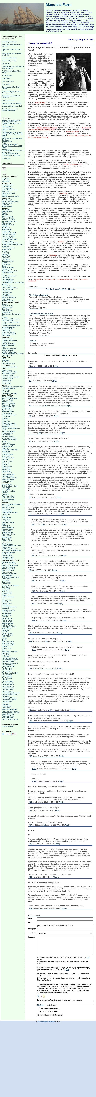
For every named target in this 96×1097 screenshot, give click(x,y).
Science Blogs (7, 537)
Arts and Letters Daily (9, 574)
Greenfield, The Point (9, 438)
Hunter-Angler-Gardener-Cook (12, 244)
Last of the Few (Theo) (9, 190)
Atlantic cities (6, 223)
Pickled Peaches (7, 75)
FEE (3, 598)
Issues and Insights (8, 445)
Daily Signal (6, 588)
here (88, 957)
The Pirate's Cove (8, 476)
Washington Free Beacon (10, 711)
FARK (4, 358)
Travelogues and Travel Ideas (11, 155)
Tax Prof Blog (6, 383)
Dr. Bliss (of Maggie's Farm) (11, 545)
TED (3, 274)
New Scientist (6, 531)
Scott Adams (6, 264)
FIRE (3, 347)
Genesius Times (7, 241)
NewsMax (5, 630)
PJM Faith (5, 494)
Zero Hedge (6, 335)
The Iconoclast (7, 473)
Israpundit (5, 178)
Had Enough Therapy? (9, 549)
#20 (30, 877)
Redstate (5, 464)
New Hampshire (72, 131)
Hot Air (4, 441)
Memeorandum (7, 618)
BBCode (40, 1005)
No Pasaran (6, 180)
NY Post (4, 631)
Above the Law (7, 370)
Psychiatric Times (8, 557)
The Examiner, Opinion (9, 673)
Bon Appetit (6, 228)
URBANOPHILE (7, 296)
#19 (30, 844)
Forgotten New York (8, 234)
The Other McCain (8, 474)
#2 (30, 381)
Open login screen (7, 726)
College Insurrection (8, 344)
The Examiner (6, 671)
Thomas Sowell (7, 701)
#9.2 (33, 591)
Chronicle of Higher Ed (9, 340)
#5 (30, 433)
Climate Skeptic (7, 511)
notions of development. (72, 164)
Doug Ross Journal (8, 423)
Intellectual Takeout (8, 248)
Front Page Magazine (9, 607)
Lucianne (5, 617)
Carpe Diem (6, 312)
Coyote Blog (6, 231)
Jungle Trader (6, 249)
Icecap (4, 516)
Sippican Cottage (8, 267)
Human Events (7, 612)
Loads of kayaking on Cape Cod (12, 106)
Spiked (4, 195)
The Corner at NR (8, 665)
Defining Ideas (7, 592)
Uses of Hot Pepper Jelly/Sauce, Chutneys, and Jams (12, 92)
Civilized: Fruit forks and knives (11, 103)
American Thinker (8, 570)
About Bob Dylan (7, 200)
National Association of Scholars (13, 353)
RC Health (5, 392)
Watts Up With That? (9, 297)
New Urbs (5, 258)
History (4, 131)
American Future (7, 400)
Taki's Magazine (7, 272)
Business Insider (7, 306)
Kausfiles (5, 448)
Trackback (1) (32, 281)
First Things (6, 488)
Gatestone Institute (8, 610)
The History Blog (7, 289)
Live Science (6, 519)
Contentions (6, 583)
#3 (30, 406)
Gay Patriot (6, 435)
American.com (7, 572)
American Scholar (8, 218)
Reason (4, 646)
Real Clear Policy (8, 641)
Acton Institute (7, 484)
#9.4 (33, 620)
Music (4, 137)
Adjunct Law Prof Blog (9, 372)
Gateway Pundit (7, 433)
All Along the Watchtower (10, 201)
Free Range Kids (7, 238)
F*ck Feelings (6, 547)
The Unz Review (7, 691)
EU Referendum (7, 188)
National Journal (7, 622)
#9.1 (33, 581)
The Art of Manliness (9, 276)
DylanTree (5, 205)
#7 (30, 497)
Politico (4, 638)
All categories (6, 158)
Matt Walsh (6, 254)
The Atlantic (6, 277)
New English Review (9, 627)
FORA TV (5, 602)
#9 (30, 570)
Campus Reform (7, 339)
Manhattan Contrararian (10, 449)
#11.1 (34, 650)
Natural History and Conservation (12, 138)
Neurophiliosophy (8, 527)
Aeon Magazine (7, 211)
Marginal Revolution (8, 327)
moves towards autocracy (47, 128)
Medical (4, 135)
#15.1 (34, 769)
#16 (30, 802)
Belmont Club (6, 408)
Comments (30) (83, 279)
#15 (30, 756)
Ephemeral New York (9, 233)
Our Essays (5, 140)
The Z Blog (5, 294)
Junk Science (6, 517)
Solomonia (5, 181)
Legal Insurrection (8, 375)
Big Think (5, 226)
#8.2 (33, 555)
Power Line (6, 463)
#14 (30, 721)
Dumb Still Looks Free (9, 425)
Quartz (4, 640)
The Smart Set (7, 292)
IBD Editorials (6, 613)
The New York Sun (8, 688)
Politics (4, 143)
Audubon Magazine (8, 224)
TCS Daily (5, 656)
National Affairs (7, 620)
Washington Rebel (8, 479)
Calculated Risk (7, 310)
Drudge (4, 595)
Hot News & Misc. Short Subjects (12, 132)
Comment (31, 937)
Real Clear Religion (8, 496)
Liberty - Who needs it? (40, 43)
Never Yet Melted (8, 458)
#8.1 (33, 524)
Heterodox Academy (9, 349)
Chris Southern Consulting (46, 1021)
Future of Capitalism (8, 431)
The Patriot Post (7, 689)
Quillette (4, 262)
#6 (30, 441)
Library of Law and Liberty (10, 377)
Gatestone (5, 608)
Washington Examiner (9, 709)
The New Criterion (8, 684)
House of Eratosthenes (9, 243)
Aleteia (4, 213)
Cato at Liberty (7, 413)
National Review (7, 454)
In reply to (31, 933)
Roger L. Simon (7, 466)
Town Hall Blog (7, 706)
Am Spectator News (8, 562)
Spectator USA (7, 269)
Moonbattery (6, 453)
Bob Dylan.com (7, 203)
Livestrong (5, 253)
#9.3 (33, 604)
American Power (7, 401)
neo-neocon (6, 456)
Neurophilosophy (7, 529)
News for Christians (8, 491)
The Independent (7, 681)
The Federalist (7, 674)
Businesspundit (7, 307)
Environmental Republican (11, 428)
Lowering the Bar (7, 378)
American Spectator (8, 219)
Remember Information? (49, 1009)
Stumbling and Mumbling (10, 196)
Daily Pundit (6, 416)
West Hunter (6, 299)
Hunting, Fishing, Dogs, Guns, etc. (12, 134)
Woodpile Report (7, 301)
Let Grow (5, 251)
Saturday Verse (6, 149)
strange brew (40, 102)
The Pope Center (8, 355)
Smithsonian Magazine (9, 651)
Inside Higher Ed (7, 350)
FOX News (5, 605)
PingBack (32, 341)
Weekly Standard (8, 718)
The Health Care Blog (9, 393)
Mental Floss (6, 256)
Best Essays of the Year (9, 122)
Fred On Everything (8, 236)
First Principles (7, 600)
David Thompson (7, 185)
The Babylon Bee (8, 279)
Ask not (60, 242)
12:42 (76, 279)
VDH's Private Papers (9, 478)
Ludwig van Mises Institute (11, 325)
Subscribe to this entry (49, 1011)
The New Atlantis (7, 683)
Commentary (6, 582)
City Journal (6, 579)
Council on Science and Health (12, 387)
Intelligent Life (6, 615)
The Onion (5, 362)
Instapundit (5, 246)
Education (5, 125)
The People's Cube (8, 363)
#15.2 (34, 781)
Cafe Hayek (6, 309)
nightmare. (52, 255)
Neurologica (6, 526)
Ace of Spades (7, 397)
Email (30, 923)
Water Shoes (6, 78)
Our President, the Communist (41, 314)
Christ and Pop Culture (9, 486)
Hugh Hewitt (6, 443)
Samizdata (5, 191)
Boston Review (7, 575)
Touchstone (6, 501)
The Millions (6, 291)
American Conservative (10, 398)
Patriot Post (6, 636)
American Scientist (8, 507)
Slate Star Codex (7, 559)
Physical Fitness (7, 141)
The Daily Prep (7, 286)
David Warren (6, 186)
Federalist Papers (8, 597)
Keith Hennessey (7, 320)
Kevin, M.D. (6, 390)
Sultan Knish (6, 471)
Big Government (7, 410)
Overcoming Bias (8, 261)
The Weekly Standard (9, 698)
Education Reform (8, 345)
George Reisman (7, 436)
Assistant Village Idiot (9, 221)
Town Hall (5, 703)
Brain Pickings (7, 229)
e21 (3, 315)
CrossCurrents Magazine (10, 585)
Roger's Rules (6, 648)
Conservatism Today (9, 415)
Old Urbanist (6, 259)
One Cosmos (6, 554)
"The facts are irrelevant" (38, 295)
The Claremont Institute (10, 663)
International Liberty (8, 373)
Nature (4, 524)
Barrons (4, 304)
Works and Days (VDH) (10, 719)
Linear (64, 355)
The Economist (7, 668)
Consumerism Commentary (11, 314)
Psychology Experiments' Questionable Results (9, 109)
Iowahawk (5, 360)
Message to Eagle (8, 522)
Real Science (6, 536)
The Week (5, 696)
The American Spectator (10, 660)
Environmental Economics (10, 319)
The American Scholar (9, 658)
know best (63, 193)
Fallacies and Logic (8, 126)
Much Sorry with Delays (9, 42)
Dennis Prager (7, 593)
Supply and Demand (9, 334)
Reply (55, 366)
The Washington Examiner (11, 693)
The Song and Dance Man (10, 153)
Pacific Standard (7, 633)
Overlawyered (6, 380)
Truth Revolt (6, 708)
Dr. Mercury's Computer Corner (11, 123)
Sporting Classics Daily (9, 271)
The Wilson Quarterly (9, 699)
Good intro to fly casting (9, 58)
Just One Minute (7, 446)
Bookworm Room (8, 411)
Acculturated (6, 210)
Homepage (32, 929)
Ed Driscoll (5, 426)
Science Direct (7, 540)
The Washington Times (9, 694)
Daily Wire (5, 590)
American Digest (7, 216)
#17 (30, 810)
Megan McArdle (7, 329)
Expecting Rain (7, 206)
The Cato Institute (8, 661)
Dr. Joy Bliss (38, 279)
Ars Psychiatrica (7, 544)
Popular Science (7, 532)
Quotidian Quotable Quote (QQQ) (12, 146)
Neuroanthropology (8, 552)
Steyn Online (6, 655)
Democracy (6, 418)
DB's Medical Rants (8, 388)
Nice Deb (5, 459)
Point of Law (6, 382)
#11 (30, 641)
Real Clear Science (8, 534)
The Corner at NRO (8, 666)
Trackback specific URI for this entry (60, 289)
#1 (30, 366)
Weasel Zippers (7, 481)
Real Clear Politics (8, 643)
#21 (30, 908)
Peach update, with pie (9, 61)
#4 (30, 416)
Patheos (4, 492)
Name (30, 918)
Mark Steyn (6, 451)
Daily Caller (6, 587)
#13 (30, 710)
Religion (4, 147)
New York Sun (6, 628)
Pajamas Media (7, 635)
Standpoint (5, 653)
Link (45, 406)
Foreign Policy (7, 603)
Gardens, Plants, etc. (8, 129)
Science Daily (6, 539)
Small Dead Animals (8, 193)
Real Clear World (8, 645)
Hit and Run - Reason (9, 440)
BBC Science (6, 509)
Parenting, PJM (7, 555)
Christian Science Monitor (10, 577)
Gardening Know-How (9, 239)
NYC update (5, 64)
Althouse (5, 215)
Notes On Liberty (7, 461)
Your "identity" (6, 84)
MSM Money (6, 330)
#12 (30, 668)
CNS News (5, 580)
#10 (30, 633)
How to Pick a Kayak (8, 100)
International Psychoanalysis (11, 550)
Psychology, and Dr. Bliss (9, 144)
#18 (30, 825)
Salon (4, 650)
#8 (30, 514)
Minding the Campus (9, 352)
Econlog (4, 317)
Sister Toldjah (6, 469)
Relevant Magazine (8, 499)
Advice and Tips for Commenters (12, 120)
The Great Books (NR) (9, 287)
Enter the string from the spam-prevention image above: (60, 1000)
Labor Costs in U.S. (8, 81)
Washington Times (8, 714)
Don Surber (6, 421)
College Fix (6, 342)
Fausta (4, 430)
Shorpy (4, 266)
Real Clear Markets (8, 332)
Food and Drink (6, 128)
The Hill (4, 679)
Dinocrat (5, 420)
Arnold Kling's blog (8, 406)
